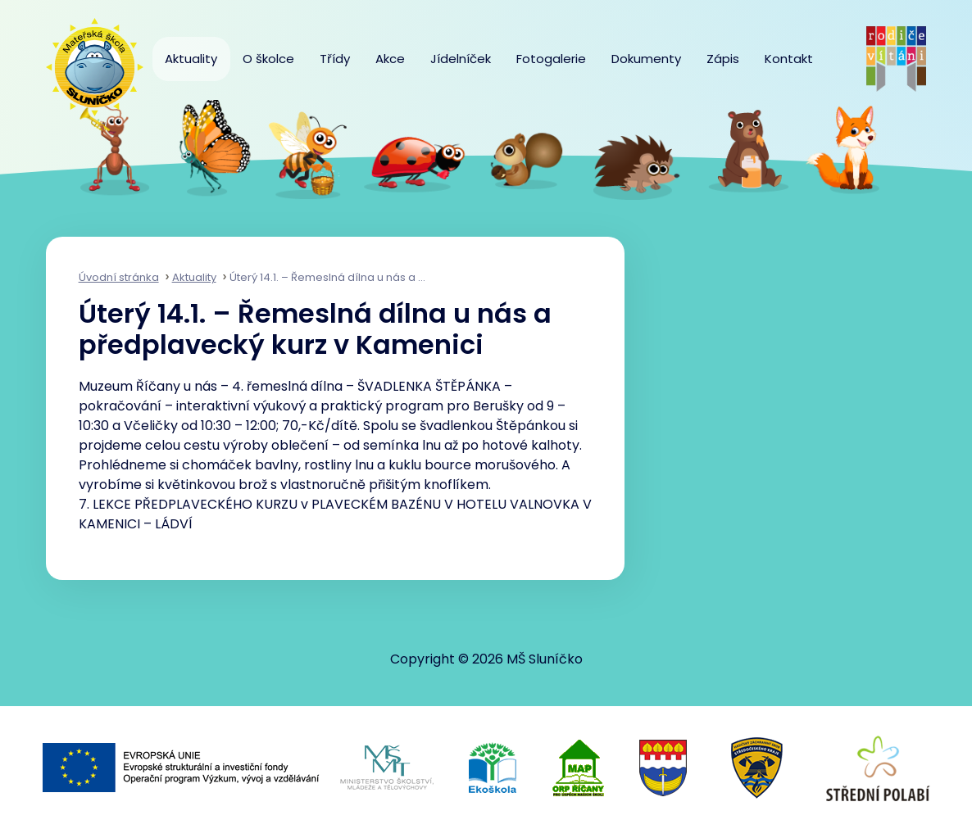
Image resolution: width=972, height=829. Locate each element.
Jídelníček (460, 58)
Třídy (335, 58)
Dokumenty (646, 58)
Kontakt (789, 58)
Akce (390, 58)
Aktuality (191, 58)
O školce (268, 58)
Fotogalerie (551, 58)
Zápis (722, 58)
